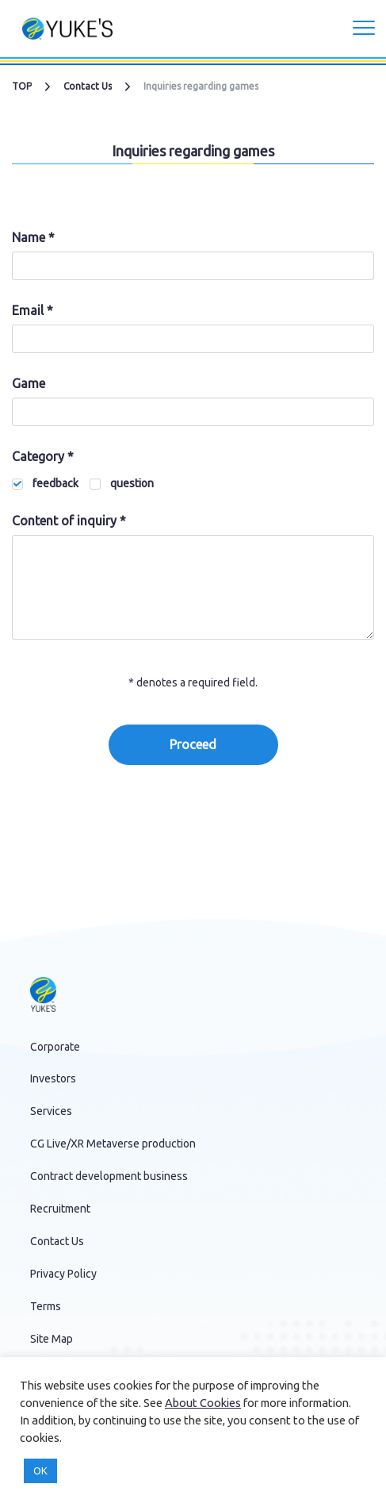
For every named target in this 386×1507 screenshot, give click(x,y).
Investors (53, 1078)
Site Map (51, 1338)
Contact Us (87, 86)
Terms (45, 1306)
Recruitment (60, 1208)
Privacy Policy (63, 1273)
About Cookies (203, 1402)
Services (51, 1111)
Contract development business (109, 1176)
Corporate (55, 1046)
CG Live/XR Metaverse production (113, 1143)
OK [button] (40, 1470)
